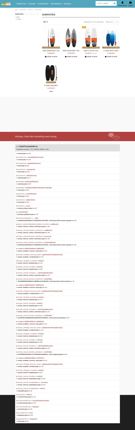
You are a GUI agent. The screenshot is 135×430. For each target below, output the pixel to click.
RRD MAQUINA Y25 (51, 51)
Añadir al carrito (51, 57)
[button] (21, 3)
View (51, 91)
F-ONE (18, 19)
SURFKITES (19, 14)
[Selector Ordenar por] (109, 22)
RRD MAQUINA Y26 (71, 51)
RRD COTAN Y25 (91, 51)
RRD (18, 17)
